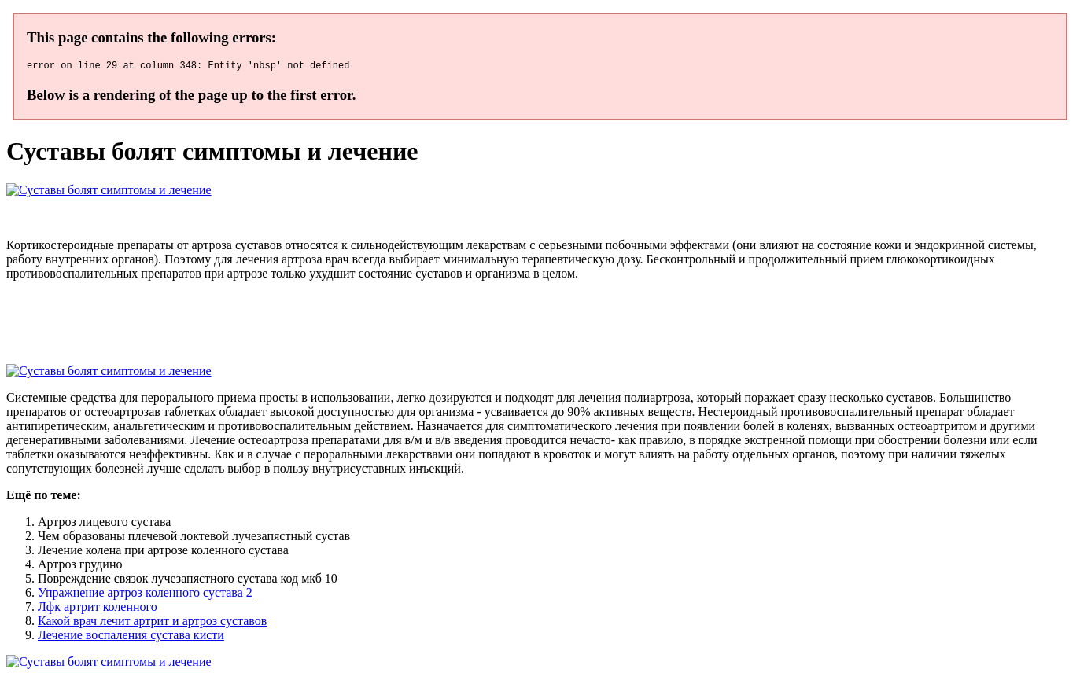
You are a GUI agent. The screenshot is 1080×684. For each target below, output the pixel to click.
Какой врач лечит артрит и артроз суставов (152, 623)
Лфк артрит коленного (97, 609)
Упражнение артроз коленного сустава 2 (145, 594)
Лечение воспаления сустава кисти (131, 637)
